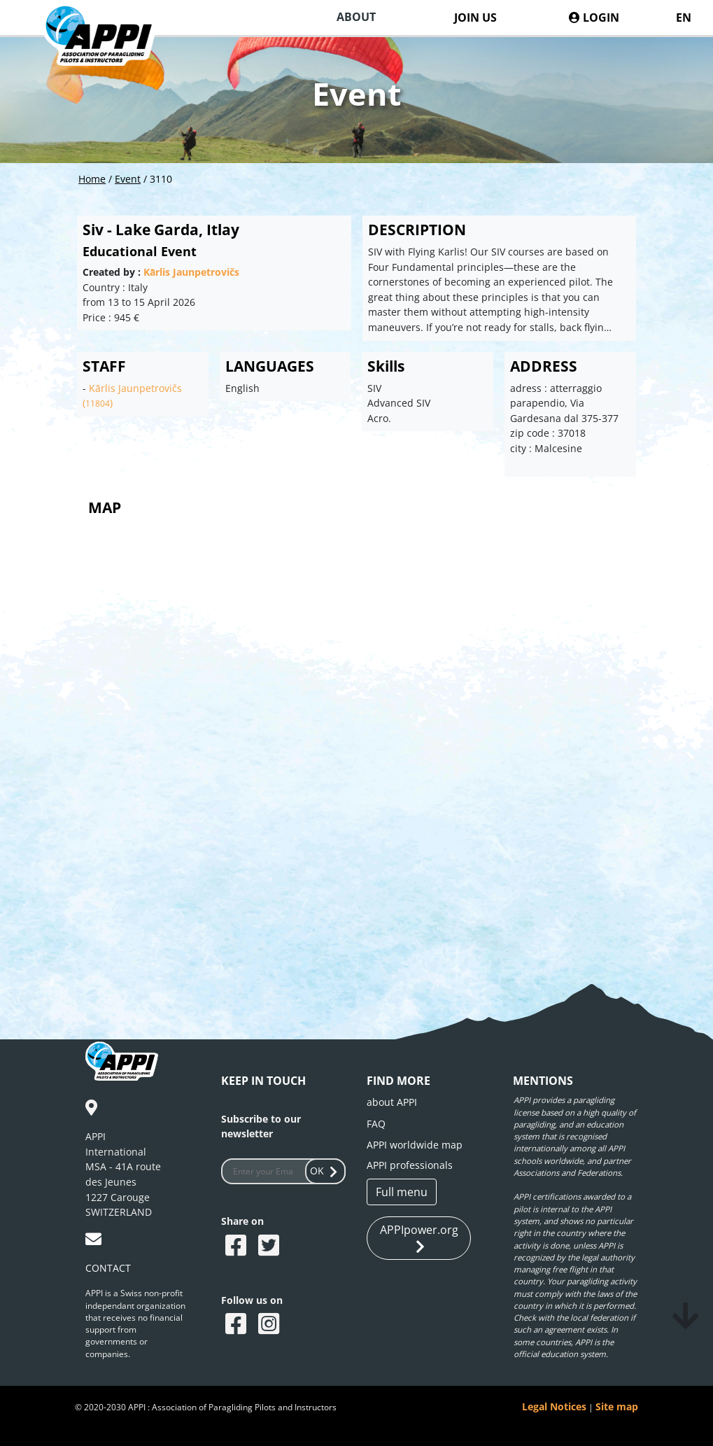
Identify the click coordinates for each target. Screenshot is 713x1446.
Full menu (402, 1192)
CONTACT (108, 1268)
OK (325, 1170)
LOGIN (594, 17)
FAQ (376, 1123)
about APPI (392, 1102)
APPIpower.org (419, 1238)
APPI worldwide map (415, 1144)
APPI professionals (410, 1165)
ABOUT (356, 16)
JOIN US (475, 17)
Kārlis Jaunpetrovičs (191, 272)
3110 (161, 178)
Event (128, 178)
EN (683, 17)
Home (92, 178)
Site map (616, 1406)
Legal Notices (554, 1406)
